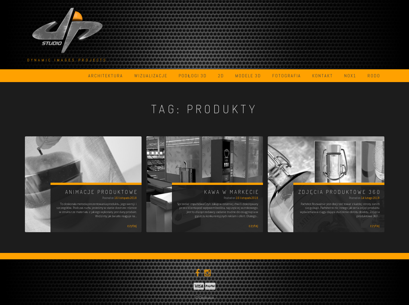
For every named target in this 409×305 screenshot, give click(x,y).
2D (221, 76)
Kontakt (322, 76)
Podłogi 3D (193, 76)
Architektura (105, 76)
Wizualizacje (150, 76)
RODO (373, 76)
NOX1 (350, 76)
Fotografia (286, 76)
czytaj (132, 225)
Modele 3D (248, 76)
